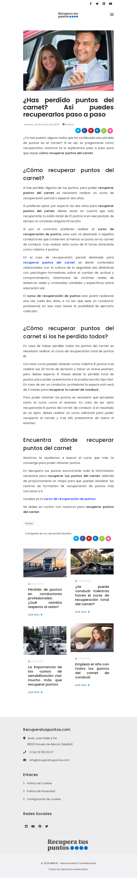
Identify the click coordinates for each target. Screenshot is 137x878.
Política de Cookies (39, 783)
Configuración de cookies (44, 799)
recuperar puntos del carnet (49, 262)
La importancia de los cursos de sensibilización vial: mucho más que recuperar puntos (45, 676)
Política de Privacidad (41, 791)
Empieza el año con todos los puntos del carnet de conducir (92, 671)
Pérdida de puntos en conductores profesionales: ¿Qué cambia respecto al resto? (45, 598)
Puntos (70, 124)
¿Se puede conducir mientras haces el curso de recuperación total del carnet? (92, 595)
